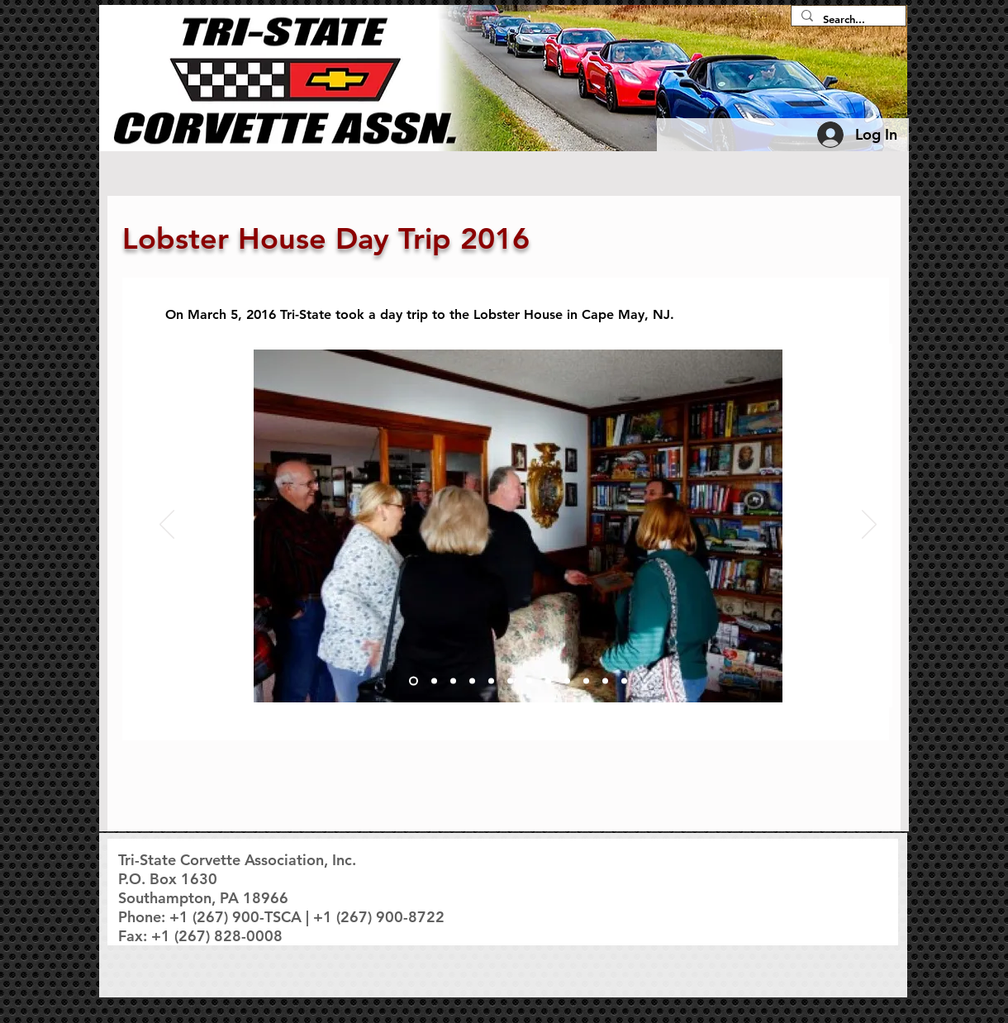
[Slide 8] (548, 681)
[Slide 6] (510, 681)
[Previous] (166, 525)
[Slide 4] (472, 681)
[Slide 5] (491, 681)
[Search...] (847, 19)
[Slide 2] (434, 681)
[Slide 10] (586, 681)
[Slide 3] (453, 681)
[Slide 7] (529, 681)
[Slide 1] (413, 681)
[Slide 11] (605, 681)
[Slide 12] (624, 681)
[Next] (869, 525)
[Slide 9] (567, 681)
